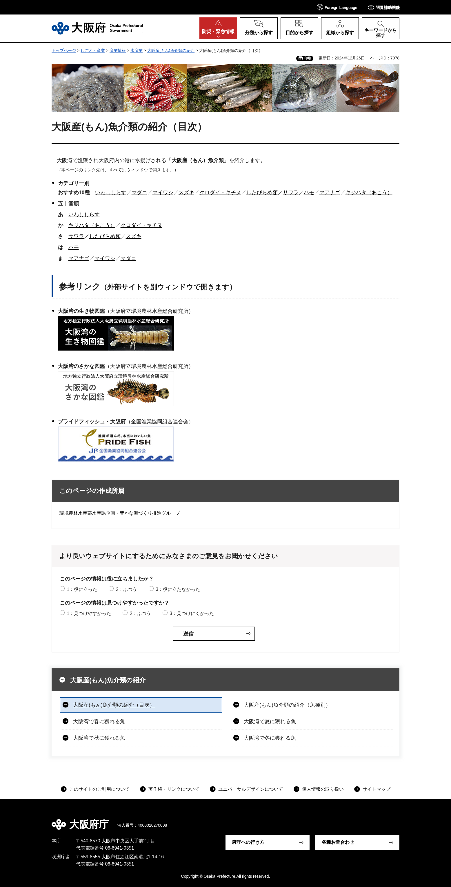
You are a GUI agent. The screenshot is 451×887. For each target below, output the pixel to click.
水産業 (136, 50)
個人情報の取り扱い (323, 789)
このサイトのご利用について (99, 789)
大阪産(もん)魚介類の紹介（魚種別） (287, 705)
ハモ (309, 192)
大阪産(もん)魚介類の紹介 (170, 50)
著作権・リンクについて (173, 789)
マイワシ (162, 192)
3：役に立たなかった (178, 589)
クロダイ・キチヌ (220, 192)
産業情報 (118, 50)
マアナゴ (329, 192)
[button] (337, 7)
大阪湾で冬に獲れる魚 (270, 738)
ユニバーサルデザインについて (250, 789)
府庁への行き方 (248, 842)
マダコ (139, 192)
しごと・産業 (93, 50)
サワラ (291, 192)
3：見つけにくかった (192, 613)
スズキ (186, 192)
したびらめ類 (262, 192)
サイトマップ (376, 789)
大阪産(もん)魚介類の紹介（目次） (114, 705)
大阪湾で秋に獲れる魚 (99, 738)
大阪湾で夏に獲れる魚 (270, 721)
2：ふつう (126, 589)
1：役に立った (82, 589)
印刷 (307, 58)
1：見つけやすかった (89, 613)
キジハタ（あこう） (368, 192)
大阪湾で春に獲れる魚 (99, 721)
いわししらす (110, 192)
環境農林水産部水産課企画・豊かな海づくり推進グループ (119, 513)
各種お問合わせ (338, 842)
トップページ (64, 50)
